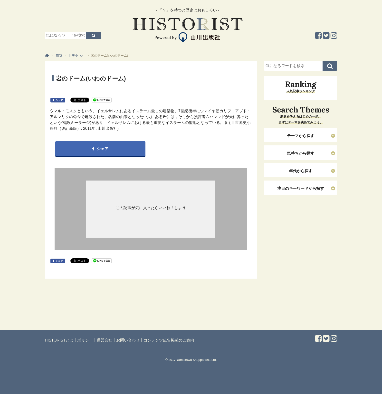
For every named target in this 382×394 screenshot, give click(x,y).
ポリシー (85, 340)
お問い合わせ (128, 340)
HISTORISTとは (59, 340)
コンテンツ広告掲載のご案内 (168, 340)
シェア (59, 100)
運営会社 (104, 340)
